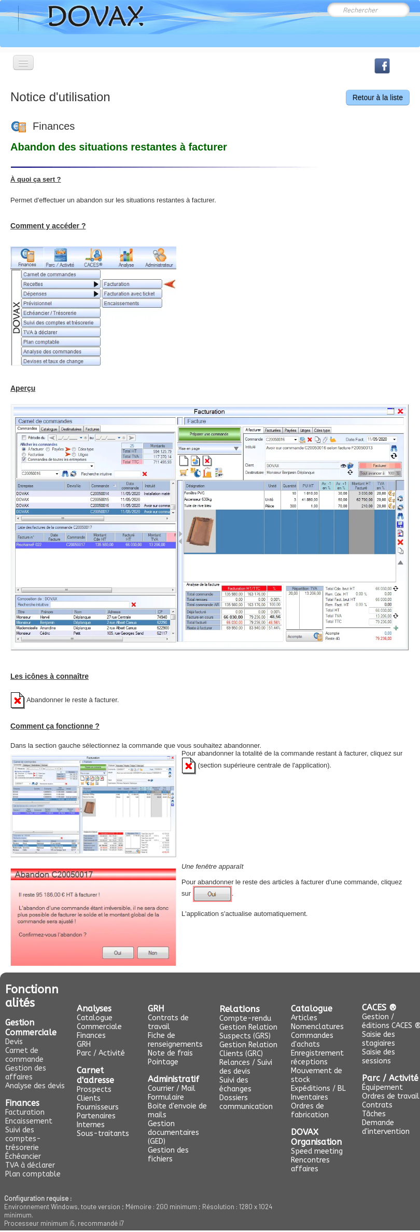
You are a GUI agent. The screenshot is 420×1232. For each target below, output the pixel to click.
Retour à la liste (378, 97)
